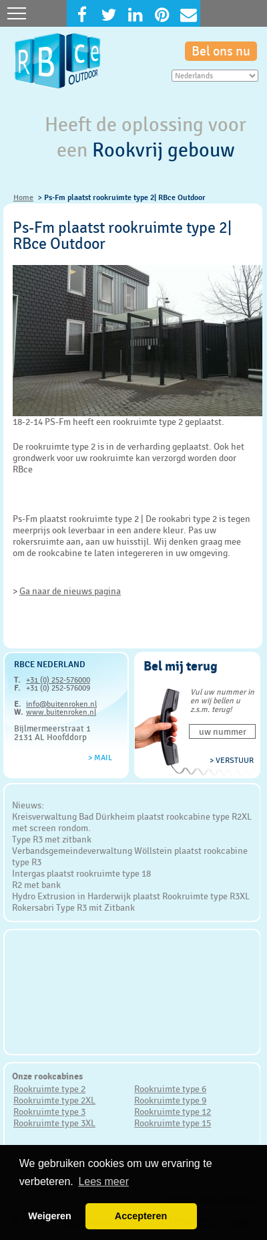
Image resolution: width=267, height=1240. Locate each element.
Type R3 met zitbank (51, 839)
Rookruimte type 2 (49, 1088)
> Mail (100, 758)
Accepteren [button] (141, 1216)
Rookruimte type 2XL (54, 1100)
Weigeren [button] (49, 1216)
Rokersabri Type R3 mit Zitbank (73, 907)
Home (23, 197)
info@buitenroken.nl (61, 704)
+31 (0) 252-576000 (58, 680)
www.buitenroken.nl (61, 712)
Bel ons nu (221, 51)
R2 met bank (36, 884)
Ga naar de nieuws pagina (70, 591)
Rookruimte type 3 (49, 1111)
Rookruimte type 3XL (54, 1123)
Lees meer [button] (103, 1181)
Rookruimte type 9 (170, 1100)
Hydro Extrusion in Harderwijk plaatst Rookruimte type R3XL (131, 896)
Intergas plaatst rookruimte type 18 (81, 873)
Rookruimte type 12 (172, 1111)
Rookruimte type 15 (172, 1123)
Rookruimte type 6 (170, 1088)
